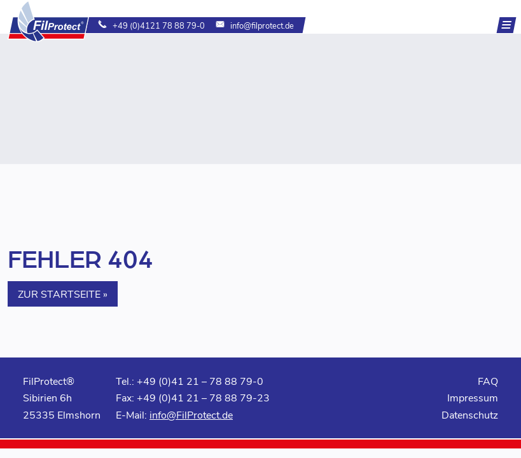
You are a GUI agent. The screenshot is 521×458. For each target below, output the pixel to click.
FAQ (488, 380)
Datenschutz (469, 414)
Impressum (472, 397)
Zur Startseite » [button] (63, 293)
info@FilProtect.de (191, 414)
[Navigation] (507, 25)
